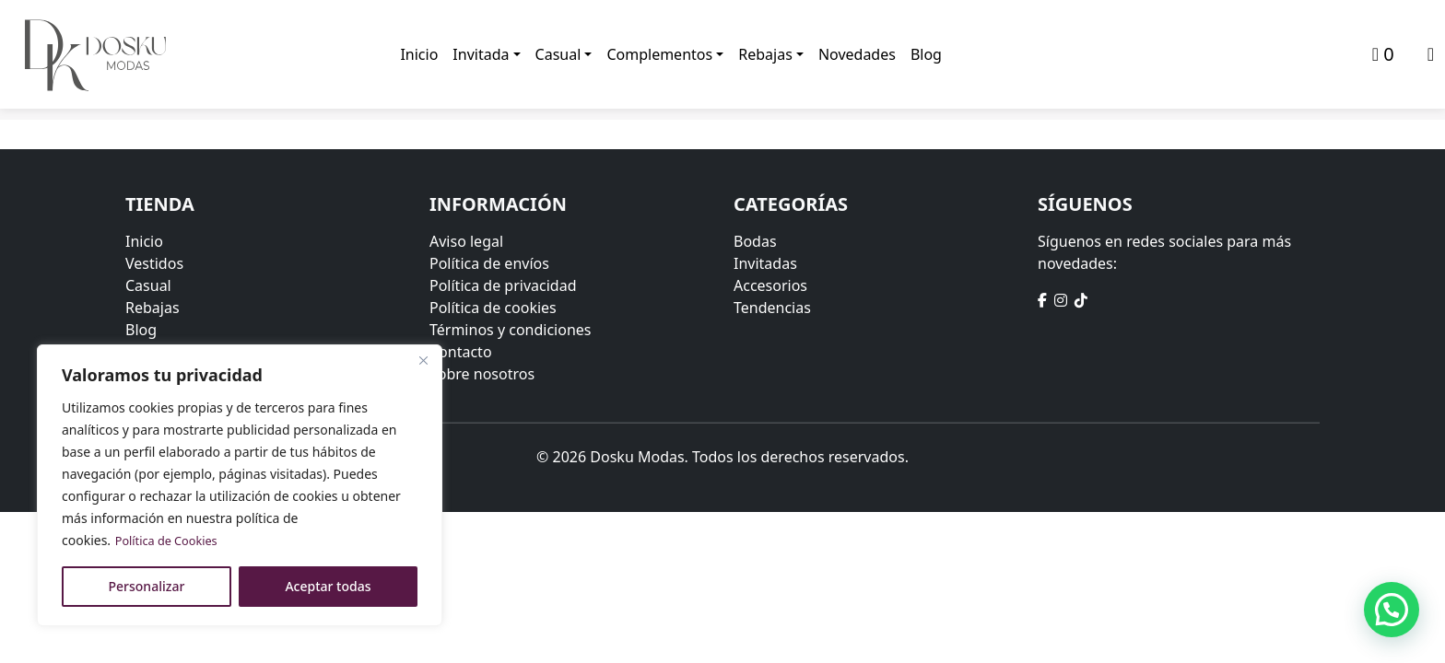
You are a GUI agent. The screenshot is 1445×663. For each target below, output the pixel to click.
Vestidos (154, 262)
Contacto (460, 351)
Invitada (481, 55)
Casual (558, 55)
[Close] (423, 360)
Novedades (858, 55)
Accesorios (770, 284)
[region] (239, 485)
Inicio (420, 55)
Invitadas (765, 262)
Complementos (660, 55)
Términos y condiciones (510, 329)
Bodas (755, 240)
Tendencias (772, 307)
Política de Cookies (172, 540)
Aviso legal (466, 240)
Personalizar (147, 586)
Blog (927, 55)
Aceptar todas (327, 586)
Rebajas (766, 55)
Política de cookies (493, 307)
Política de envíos (489, 262)
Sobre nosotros (482, 373)
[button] (1391, 608)
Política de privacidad (503, 284)
